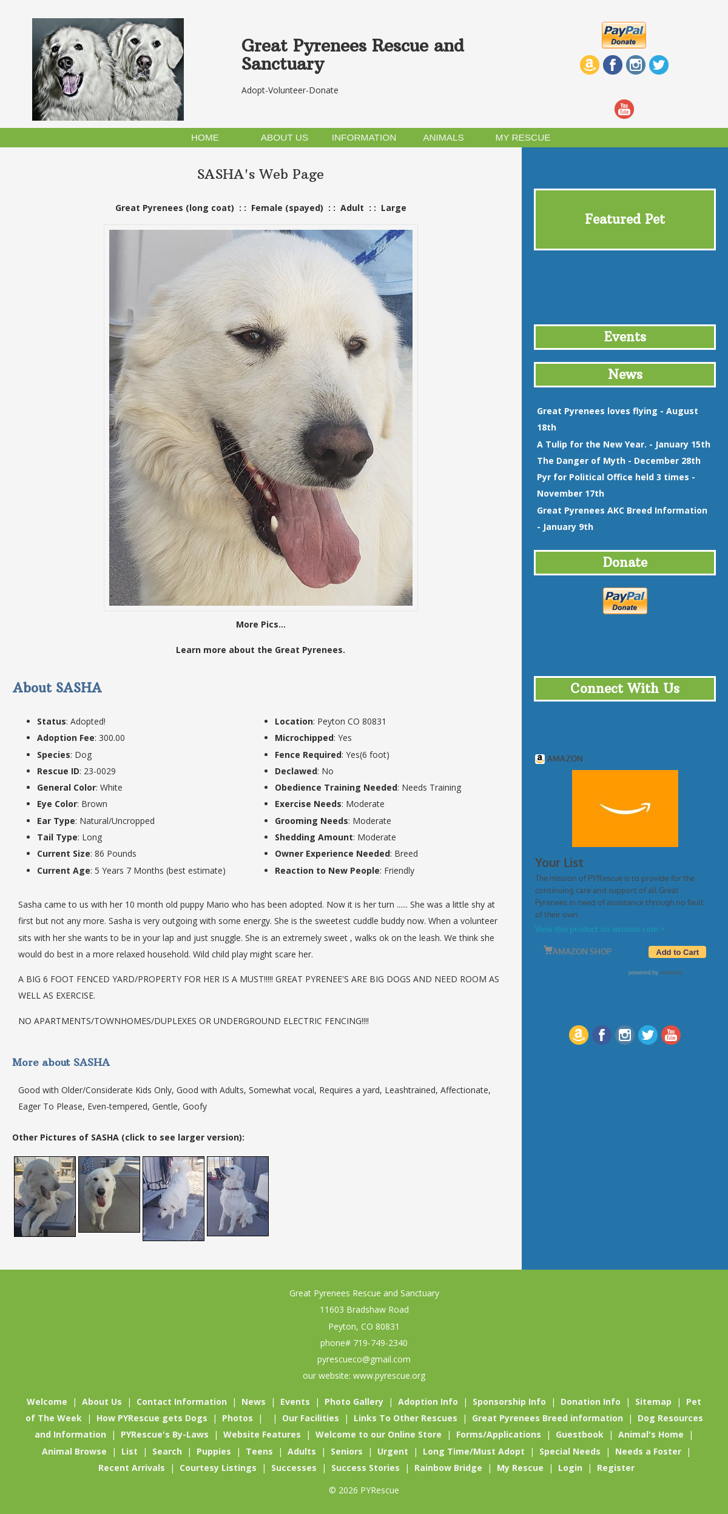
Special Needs (570, 1451)
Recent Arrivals (131, 1467)
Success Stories (365, 1467)
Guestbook (580, 1434)
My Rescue (520, 1467)
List (129, 1451)
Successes (294, 1467)
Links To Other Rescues (405, 1418)
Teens (259, 1451)
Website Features (262, 1434)
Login (570, 1467)
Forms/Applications (498, 1434)
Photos (237, 1418)
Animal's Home (651, 1434)
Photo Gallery (354, 1401)
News (253, 1401)
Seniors (347, 1451)
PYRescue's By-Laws (165, 1434)
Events (295, 1401)
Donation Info (591, 1401)
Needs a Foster (648, 1451)
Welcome (47, 1401)
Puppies (214, 1451)
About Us (102, 1401)
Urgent (392, 1451)
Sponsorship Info (509, 1401)
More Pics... (261, 624)
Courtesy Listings (218, 1467)
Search (167, 1451)
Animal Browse (74, 1451)
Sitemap (653, 1401)
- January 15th (623, 444)
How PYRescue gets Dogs (151, 1418)
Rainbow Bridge (448, 1467)
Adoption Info (428, 1401)
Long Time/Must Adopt (474, 1451)
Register (616, 1467)
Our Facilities (310, 1418)
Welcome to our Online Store (378, 1434)
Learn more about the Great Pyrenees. (260, 649)
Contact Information (181, 1401)
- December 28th (619, 460)
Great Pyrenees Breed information (547, 1418)
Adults (302, 1451)
